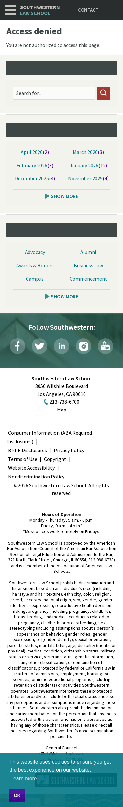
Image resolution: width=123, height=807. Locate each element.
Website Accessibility (31, 467)
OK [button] (17, 795)
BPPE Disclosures (27, 450)
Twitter (39, 346)
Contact (88, 10)
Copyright (55, 459)
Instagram (83, 346)
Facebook (17, 346)
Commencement (88, 279)
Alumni (88, 252)
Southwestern (40, 10)
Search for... (28, 93)
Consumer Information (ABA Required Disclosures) (49, 437)
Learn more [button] (23, 778)
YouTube (105, 346)
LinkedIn (61, 346)
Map (61, 409)
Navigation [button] (10, 10)
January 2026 (84, 165)
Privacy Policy (69, 450)
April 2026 (32, 152)
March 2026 (85, 152)
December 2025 (32, 178)
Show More (64, 196)
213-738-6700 (64, 401)
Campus (35, 279)
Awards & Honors (35, 265)
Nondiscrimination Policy (36, 476)
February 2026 (32, 165)
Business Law (88, 265)
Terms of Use (22, 459)
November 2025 (85, 178)
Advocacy (35, 252)
